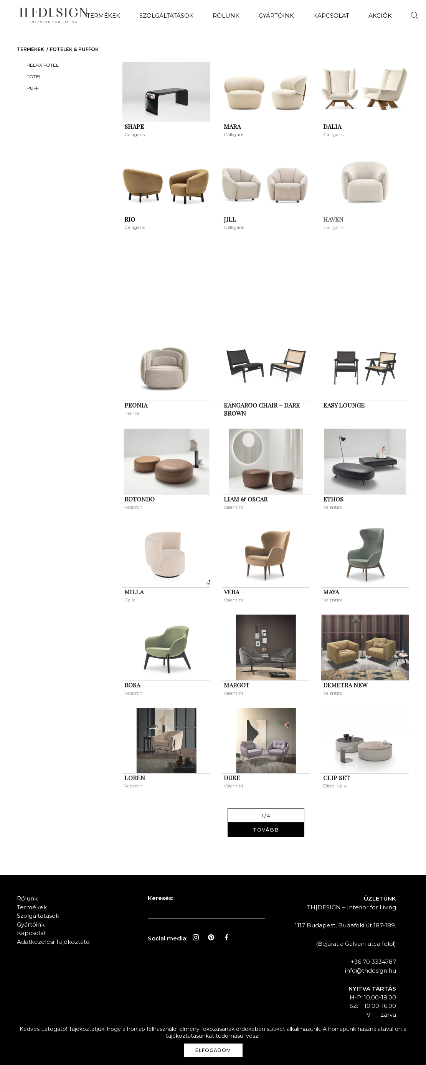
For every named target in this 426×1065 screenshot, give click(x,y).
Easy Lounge (344, 405)
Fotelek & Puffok (74, 49)
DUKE (232, 778)
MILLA (134, 592)
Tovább (266, 830)
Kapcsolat (331, 15)
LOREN (134, 778)
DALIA (332, 126)
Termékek (103, 15)
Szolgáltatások (166, 15)
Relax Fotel (42, 65)
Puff (32, 88)
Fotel (34, 76)
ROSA (132, 685)
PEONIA (135, 405)
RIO (129, 219)
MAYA (331, 592)
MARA (232, 126)
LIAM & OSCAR (245, 499)
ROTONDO (139, 499)
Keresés (414, 15)
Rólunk (226, 15)
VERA (231, 592)
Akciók (380, 15)
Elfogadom (213, 1050)
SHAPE (134, 126)
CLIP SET (336, 778)
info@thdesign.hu (370, 970)
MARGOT (236, 685)
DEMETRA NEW (345, 685)
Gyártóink (276, 15)
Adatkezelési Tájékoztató (53, 941)
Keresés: (160, 898)
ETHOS (333, 499)
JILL (230, 219)
